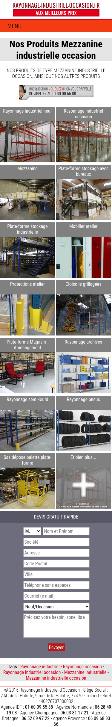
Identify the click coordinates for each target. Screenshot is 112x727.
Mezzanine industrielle (85, 672)
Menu (14, 26)
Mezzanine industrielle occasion (56, 678)
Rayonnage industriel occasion (32, 672)
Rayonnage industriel (40, 666)
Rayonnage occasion (82, 666)
